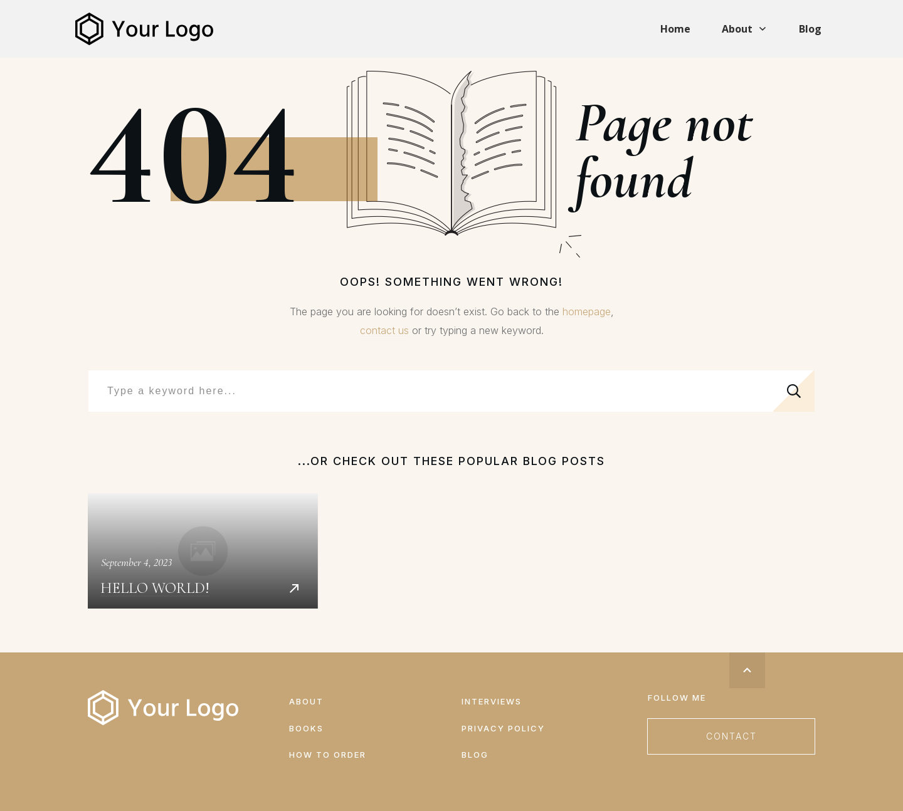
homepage (586, 311)
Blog (475, 755)
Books (306, 728)
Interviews (492, 701)
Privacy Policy (503, 728)
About (306, 701)
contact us (384, 330)
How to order (327, 755)
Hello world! (203, 551)
